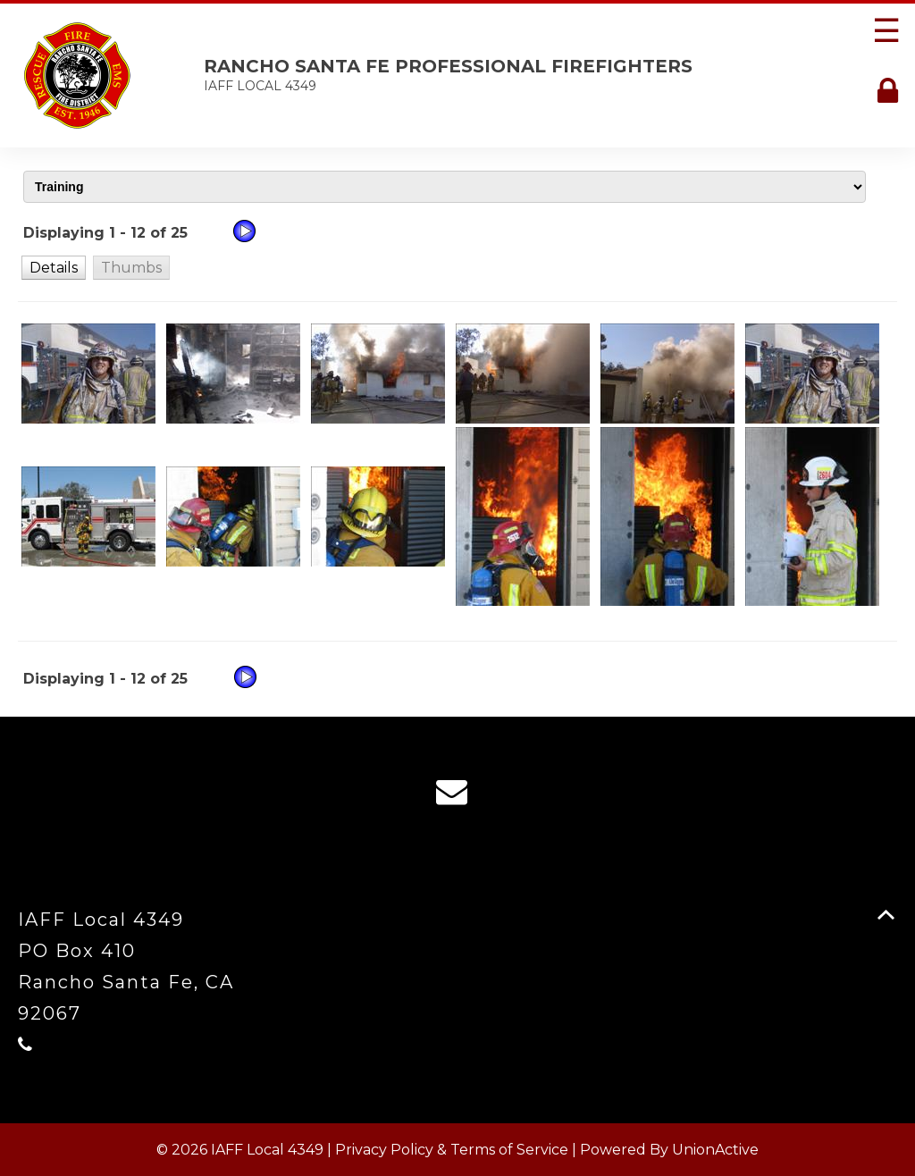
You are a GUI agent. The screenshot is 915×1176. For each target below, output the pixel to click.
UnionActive (715, 1149)
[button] (53, 267)
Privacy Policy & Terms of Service (451, 1149)
